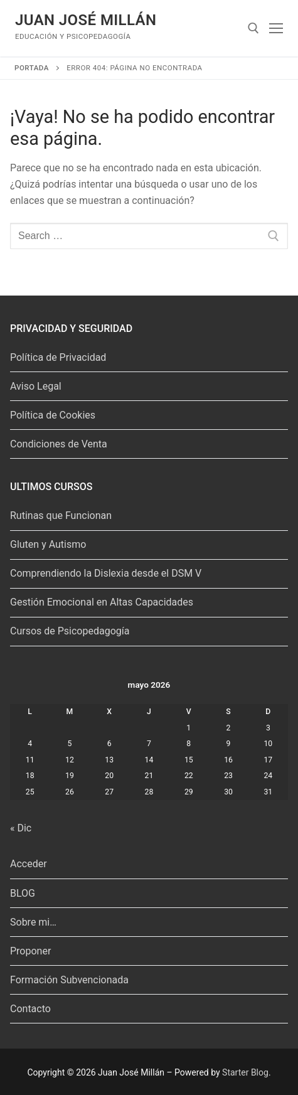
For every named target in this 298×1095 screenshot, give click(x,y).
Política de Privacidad (58, 357)
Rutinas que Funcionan (61, 515)
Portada (31, 67)
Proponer (30, 951)
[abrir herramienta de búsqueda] (253, 28)
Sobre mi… (33, 922)
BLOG (22, 893)
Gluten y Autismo (48, 544)
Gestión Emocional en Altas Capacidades (101, 602)
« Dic (20, 828)
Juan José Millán (85, 20)
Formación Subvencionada (69, 980)
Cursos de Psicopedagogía (69, 631)
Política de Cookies (52, 415)
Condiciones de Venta (58, 444)
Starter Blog (245, 1072)
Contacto (30, 1009)
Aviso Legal (35, 386)
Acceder (28, 864)
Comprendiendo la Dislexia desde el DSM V (105, 573)
